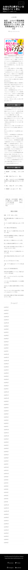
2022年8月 (6, 442)
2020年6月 (6, 523)
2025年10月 (6, 323)
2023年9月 (6, 401)
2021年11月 (6, 470)
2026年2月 (6, 310)
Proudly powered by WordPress (11, 556)
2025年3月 (6, 345)
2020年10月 (6, 511)
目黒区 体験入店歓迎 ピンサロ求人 (18, 201)
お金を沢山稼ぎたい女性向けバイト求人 (13, 7)
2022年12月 (6, 429)
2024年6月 (6, 373)
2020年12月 (6, 505)
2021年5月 (6, 489)
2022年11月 (6, 432)
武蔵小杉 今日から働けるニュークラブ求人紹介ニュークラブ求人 (10, 202)
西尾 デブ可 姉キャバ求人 (11, 215)
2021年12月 (6, 467)
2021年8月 (6, 479)
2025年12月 (6, 316)
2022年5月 (6, 451)
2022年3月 (6, 458)
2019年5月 (6, 542)
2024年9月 (6, 363)
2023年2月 (6, 423)
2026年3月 (6, 307)
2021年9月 (6, 476)
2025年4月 (6, 341)
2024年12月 (6, 354)
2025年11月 (6, 319)
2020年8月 (6, 517)
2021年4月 (6, 492)
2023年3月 (6, 420)
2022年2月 (6, 461)
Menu (21, 3)
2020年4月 (6, 530)
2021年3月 (6, 495)
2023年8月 (6, 404)
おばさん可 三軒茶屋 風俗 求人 (11, 268)
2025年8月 (6, 329)
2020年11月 (6, 508)
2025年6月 (6, 335)
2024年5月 (6, 376)
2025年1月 (6, 351)
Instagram (10, 567)
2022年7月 (6, 445)
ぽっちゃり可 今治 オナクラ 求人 (11, 260)
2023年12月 (6, 392)
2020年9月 (6, 514)
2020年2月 (6, 536)
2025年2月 (6, 348)
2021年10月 (6, 473)
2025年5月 (6, 338)
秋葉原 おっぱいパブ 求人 (13, 189)
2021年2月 (6, 498)
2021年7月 (6, 483)
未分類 (14, 17)
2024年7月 (6, 370)
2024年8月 (6, 366)
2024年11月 (6, 357)
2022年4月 (6, 454)
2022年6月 (6, 448)
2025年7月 (6, 332)
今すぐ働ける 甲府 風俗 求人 (10, 227)
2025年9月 (6, 326)
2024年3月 (6, 382)
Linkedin (18, 567)
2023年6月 (6, 410)
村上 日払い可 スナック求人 (14, 186)
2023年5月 (6, 414)
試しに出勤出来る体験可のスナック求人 (13, 243)
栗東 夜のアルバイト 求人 (13, 176)
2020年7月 (6, 520)
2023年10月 (6, 398)
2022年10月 (6, 436)
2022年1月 (6, 464)
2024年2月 (6, 385)
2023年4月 (6, 417)
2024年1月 (6, 388)
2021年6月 (6, 486)
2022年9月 (6, 439)
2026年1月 (6, 313)
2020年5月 (6, 527)
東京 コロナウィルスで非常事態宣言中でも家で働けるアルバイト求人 (14, 181)
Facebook (10, 563)
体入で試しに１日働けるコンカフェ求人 (13, 240)
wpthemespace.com (18, 558)
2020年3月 (6, 533)
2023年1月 (6, 426)
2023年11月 (6, 395)
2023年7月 (6, 407)
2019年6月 (6, 539)
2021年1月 (6, 501)
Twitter (17, 563)
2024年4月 (6, 379)
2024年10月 (6, 360)
